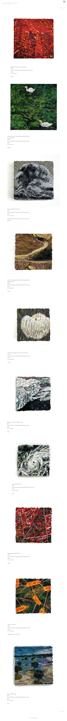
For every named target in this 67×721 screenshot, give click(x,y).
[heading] (9, 3)
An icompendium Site (33, 717)
